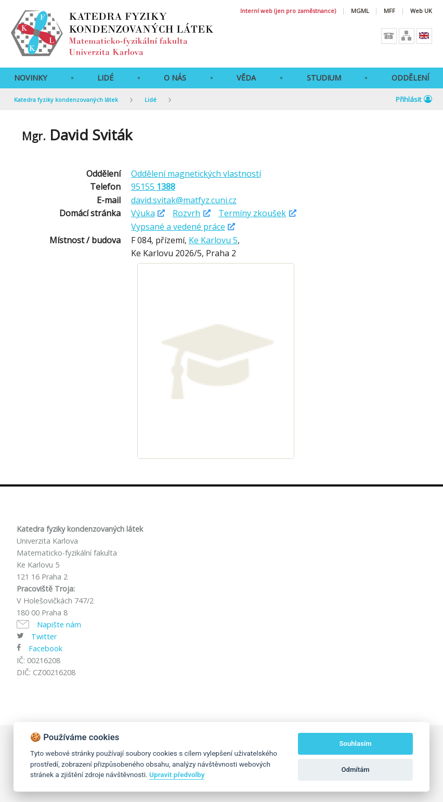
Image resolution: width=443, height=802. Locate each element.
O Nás (175, 78)
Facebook (45, 648)
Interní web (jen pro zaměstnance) (288, 11)
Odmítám (356, 769)
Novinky (30, 78)
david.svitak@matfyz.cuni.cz (184, 200)
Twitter (44, 636)
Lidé (105, 78)
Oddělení (410, 78)
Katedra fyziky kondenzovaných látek (66, 99)
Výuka (143, 213)
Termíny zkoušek (252, 213)
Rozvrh (186, 213)
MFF (389, 11)
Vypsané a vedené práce (178, 226)
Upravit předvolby (176, 774)
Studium (324, 78)
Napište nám (59, 624)
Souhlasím (356, 743)
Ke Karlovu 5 (213, 240)
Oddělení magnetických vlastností (196, 173)
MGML (360, 11)
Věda (246, 78)
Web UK (421, 11)
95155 (153, 186)
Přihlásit (414, 99)
